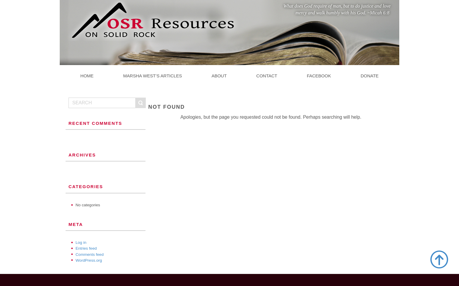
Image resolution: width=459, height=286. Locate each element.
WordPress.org (89, 260)
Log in (81, 242)
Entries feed (86, 248)
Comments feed (90, 254)
